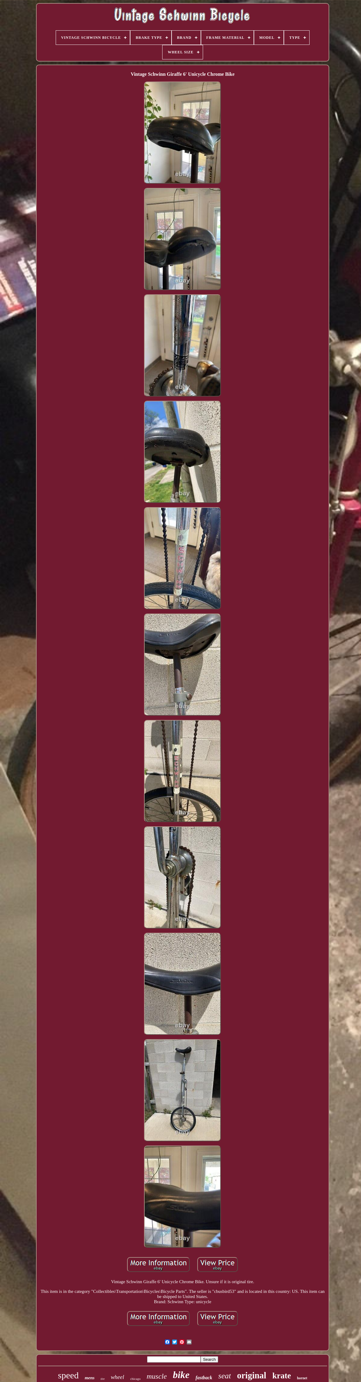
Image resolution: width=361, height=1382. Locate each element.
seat (224, 1375)
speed (68, 1375)
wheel (117, 1377)
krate (281, 1375)
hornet (302, 1378)
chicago (135, 1378)
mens (90, 1377)
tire (102, 1378)
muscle (156, 1376)
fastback (203, 1377)
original (251, 1375)
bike (181, 1374)
